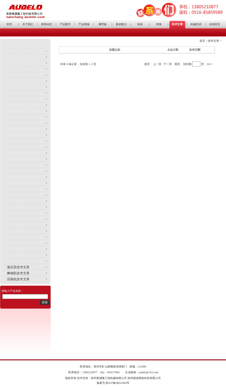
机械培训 (196, 24)
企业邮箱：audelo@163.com (141, 372)
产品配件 (65, 24)
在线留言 (214, 24)
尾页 (177, 64)
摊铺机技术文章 (18, 273)
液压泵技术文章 (18, 267)
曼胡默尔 (121, 24)
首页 (9, 24)
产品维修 (83, 24)
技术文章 (177, 24)
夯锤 (158, 24)
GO (209, 64)
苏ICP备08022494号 (117, 383)
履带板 (102, 24)
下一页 (168, 64)
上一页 (157, 64)
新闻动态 (46, 24)
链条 (140, 24)
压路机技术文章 (18, 279)
